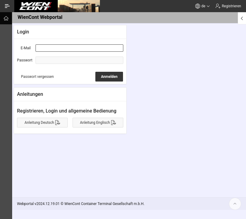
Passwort (24, 60)
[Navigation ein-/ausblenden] (7, 6)
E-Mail (26, 48)
